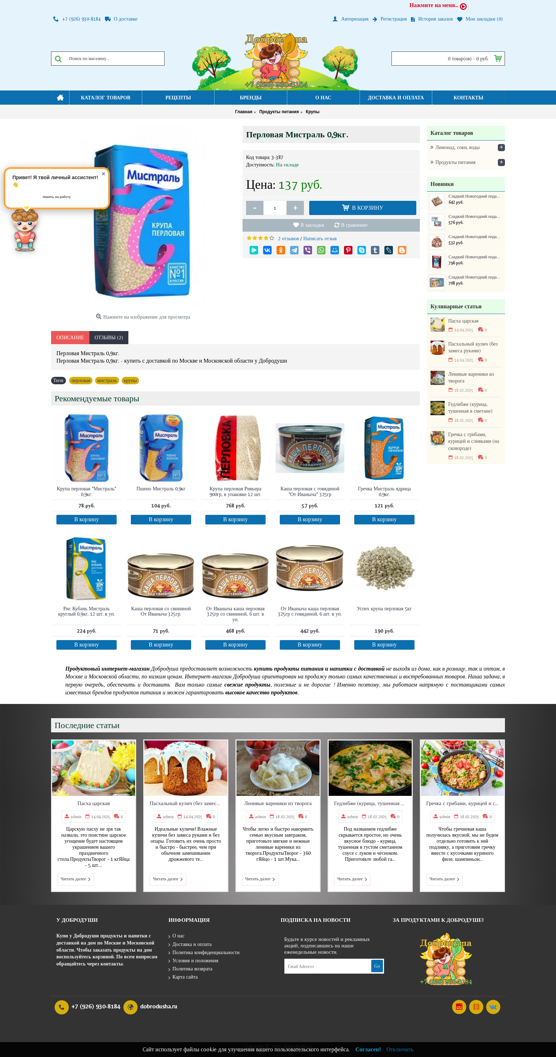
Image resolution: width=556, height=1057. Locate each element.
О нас (176, 936)
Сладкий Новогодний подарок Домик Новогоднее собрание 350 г (474, 237)
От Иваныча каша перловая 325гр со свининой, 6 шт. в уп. (235, 614)
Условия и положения (193, 961)
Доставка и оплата (189, 944)
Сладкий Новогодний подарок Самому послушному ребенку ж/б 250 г (474, 277)
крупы (130, 380)
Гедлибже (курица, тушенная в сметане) (470, 407)
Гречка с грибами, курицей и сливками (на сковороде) (473, 441)
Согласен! (368, 1049)
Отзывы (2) (109, 337)
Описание (70, 337)
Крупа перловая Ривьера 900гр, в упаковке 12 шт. (235, 491)
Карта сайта (183, 977)
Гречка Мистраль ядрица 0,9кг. (384, 491)
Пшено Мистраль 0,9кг (161, 488)
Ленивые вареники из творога (471, 377)
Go (377, 966)
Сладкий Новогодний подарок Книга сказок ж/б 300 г (474, 257)
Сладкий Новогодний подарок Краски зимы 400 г (474, 196)
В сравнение (354, 225)
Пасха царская (463, 321)
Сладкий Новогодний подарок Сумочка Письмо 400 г (474, 216)
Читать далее (76, 879)
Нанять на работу (57, 197)
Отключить (400, 1049)
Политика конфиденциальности (203, 952)
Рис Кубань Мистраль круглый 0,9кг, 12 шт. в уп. (86, 611)
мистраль (107, 380)
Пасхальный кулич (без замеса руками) (473, 347)
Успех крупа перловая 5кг (384, 608)
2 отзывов (288, 238)
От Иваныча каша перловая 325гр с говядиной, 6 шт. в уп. (310, 611)
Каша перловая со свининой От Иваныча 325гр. (161, 611)
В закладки (312, 225)
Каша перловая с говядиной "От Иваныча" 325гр (309, 491)
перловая (80, 380)
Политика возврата (190, 969)
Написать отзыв (320, 238)
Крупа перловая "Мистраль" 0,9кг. (86, 491)
